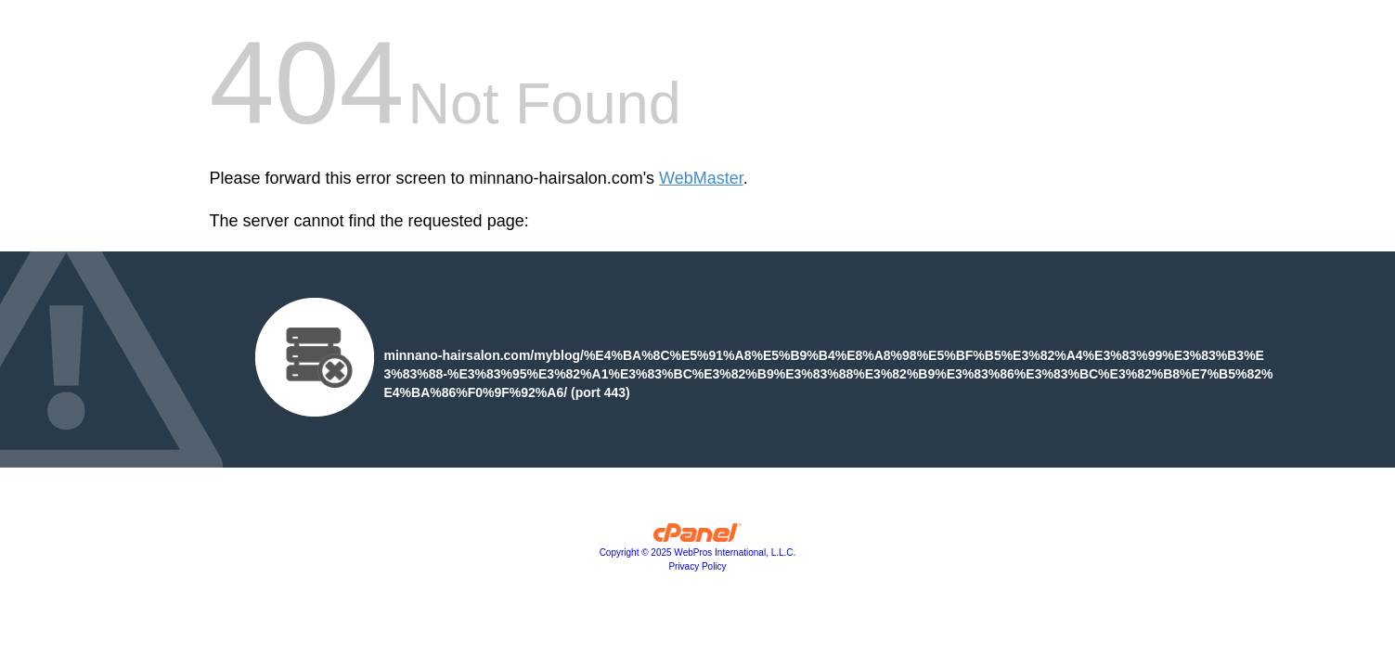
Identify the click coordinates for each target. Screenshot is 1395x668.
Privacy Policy (697, 566)
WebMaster (701, 178)
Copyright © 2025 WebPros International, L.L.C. (698, 552)
